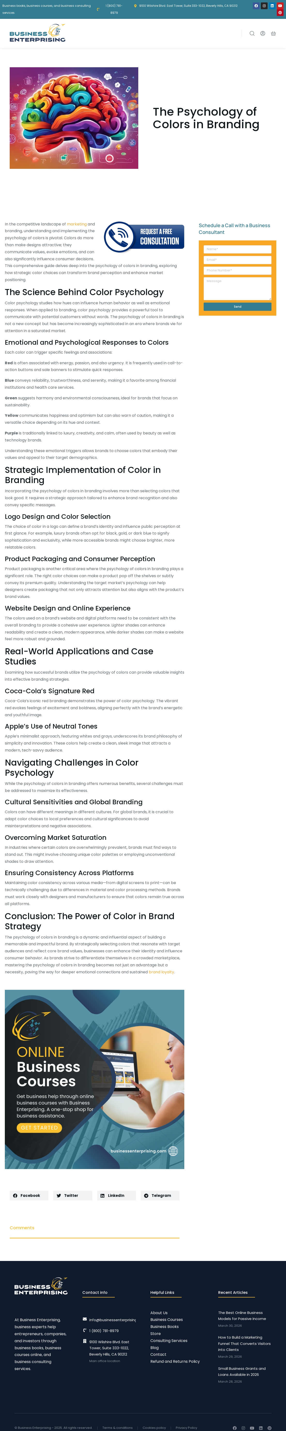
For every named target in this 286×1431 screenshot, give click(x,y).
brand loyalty (161, 972)
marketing (77, 224)
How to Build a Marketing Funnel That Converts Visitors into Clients (244, 1343)
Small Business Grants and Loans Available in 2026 (242, 1371)
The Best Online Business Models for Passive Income (242, 1315)
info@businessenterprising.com (117, 1319)
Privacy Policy (186, 1427)
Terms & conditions (117, 1427)
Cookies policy (154, 1427)
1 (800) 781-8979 (104, 1330)
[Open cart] (273, 33)
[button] (29, 1195)
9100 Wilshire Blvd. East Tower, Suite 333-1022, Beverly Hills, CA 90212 (109, 1348)
